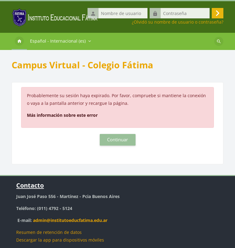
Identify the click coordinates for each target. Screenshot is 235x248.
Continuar (117, 139)
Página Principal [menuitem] (19, 41)
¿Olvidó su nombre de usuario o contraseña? (177, 22)
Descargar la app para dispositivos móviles (60, 240)
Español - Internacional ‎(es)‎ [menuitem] (58, 41)
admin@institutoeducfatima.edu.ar (70, 220)
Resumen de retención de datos (49, 232)
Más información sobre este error (62, 115)
